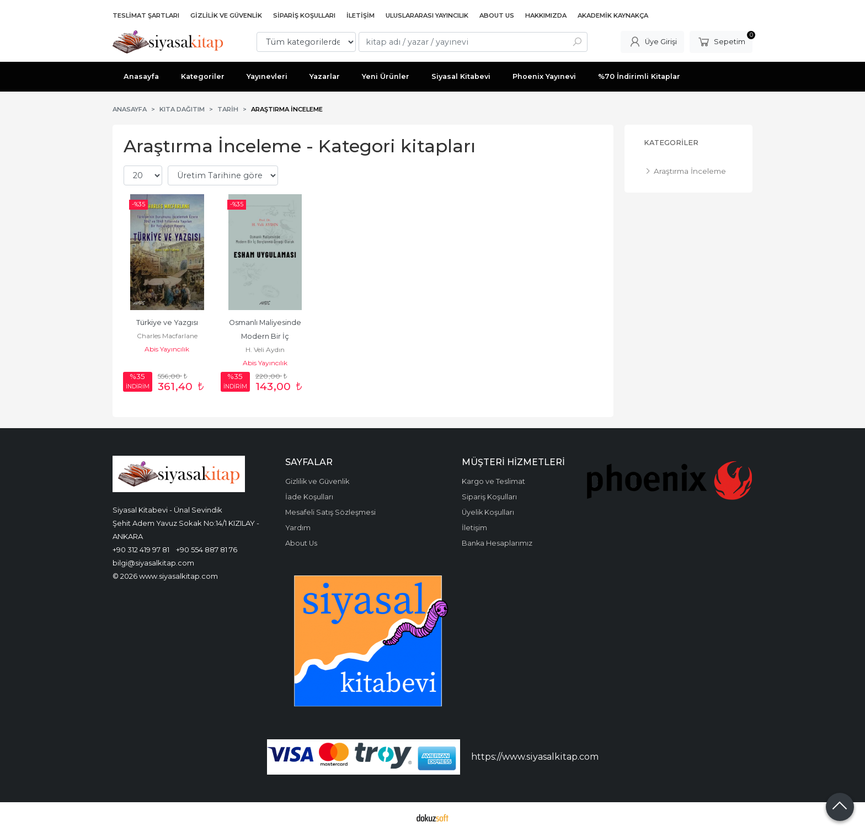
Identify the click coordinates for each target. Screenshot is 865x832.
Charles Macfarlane (167, 336)
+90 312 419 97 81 (141, 549)
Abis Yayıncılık (167, 349)
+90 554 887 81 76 (206, 549)
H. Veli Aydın (265, 349)
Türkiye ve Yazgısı (167, 322)
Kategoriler (671, 142)
